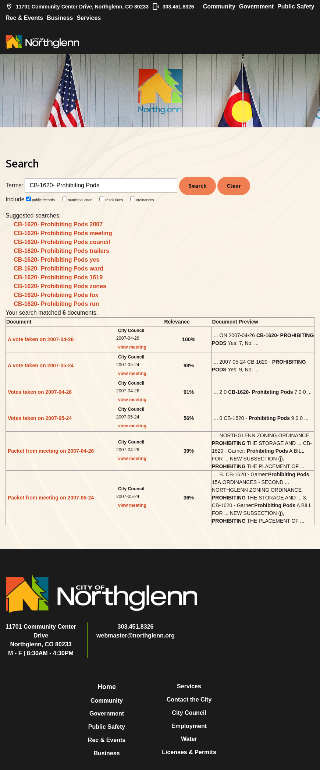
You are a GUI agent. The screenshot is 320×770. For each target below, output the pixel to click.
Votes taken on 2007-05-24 (40, 418)
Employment (189, 726)
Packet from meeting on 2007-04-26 (51, 451)
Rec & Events (24, 18)
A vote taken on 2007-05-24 (41, 365)
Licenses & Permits (189, 752)
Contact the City (189, 699)
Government (256, 6)
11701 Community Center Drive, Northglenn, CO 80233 (77, 6)
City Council (189, 713)
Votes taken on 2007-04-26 (40, 392)
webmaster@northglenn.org (135, 635)
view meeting (132, 347)
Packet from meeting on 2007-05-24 (51, 498)
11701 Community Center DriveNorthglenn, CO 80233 (41, 635)
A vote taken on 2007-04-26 (41, 339)
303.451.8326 (173, 6)
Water (189, 739)
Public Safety (295, 6)
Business (60, 18)
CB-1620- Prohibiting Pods (58, 224)
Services (89, 18)
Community (219, 6)
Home (106, 686)
